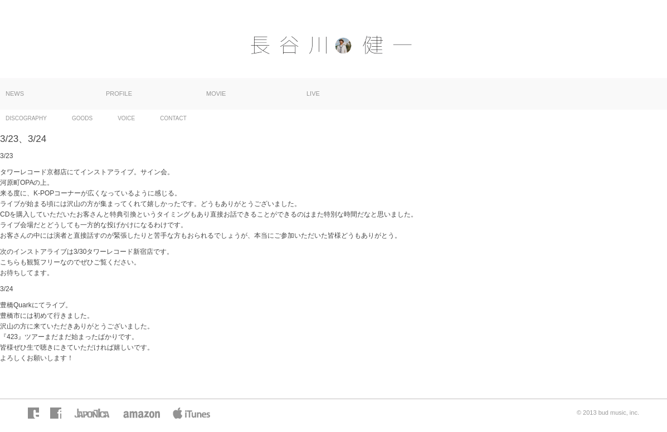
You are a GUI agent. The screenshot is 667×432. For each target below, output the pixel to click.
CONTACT (173, 118)
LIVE (313, 93)
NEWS (15, 93)
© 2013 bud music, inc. (608, 412)
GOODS (82, 118)
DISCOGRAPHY (26, 118)
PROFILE (119, 93)
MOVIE (216, 93)
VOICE (126, 118)
